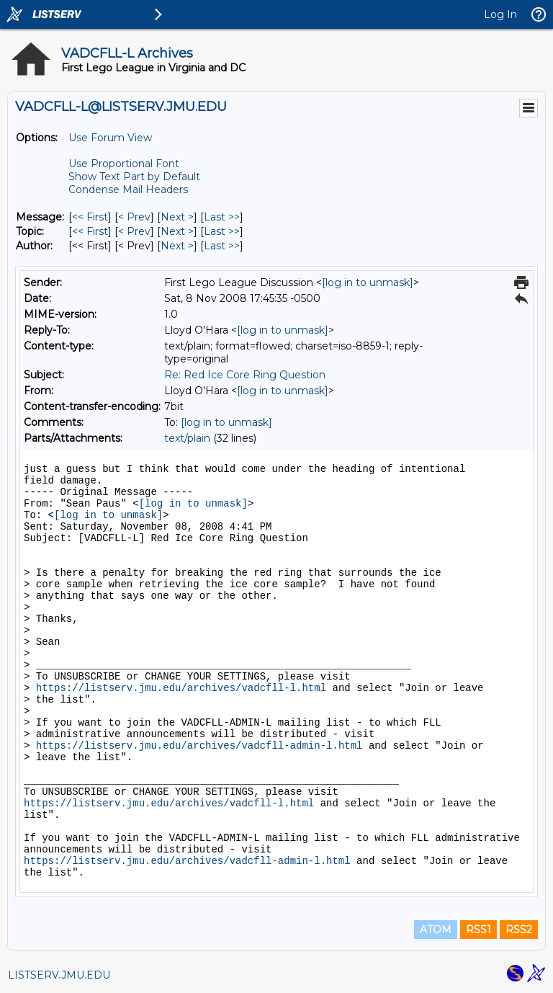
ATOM (435, 929)
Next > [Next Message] (177, 216)
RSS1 (478, 929)
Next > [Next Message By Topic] (177, 231)
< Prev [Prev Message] (134, 216)
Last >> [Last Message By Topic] (222, 231)
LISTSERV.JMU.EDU (59, 974)
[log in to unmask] (367, 282)
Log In (500, 14)
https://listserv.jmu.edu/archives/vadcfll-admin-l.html (199, 746)
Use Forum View (110, 137)
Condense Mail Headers (128, 189)
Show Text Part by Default (134, 176)
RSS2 (518, 929)
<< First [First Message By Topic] (90, 231)
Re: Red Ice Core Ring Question (244, 374)
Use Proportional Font (123, 163)
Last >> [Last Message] (222, 216)
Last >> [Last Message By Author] (222, 245)
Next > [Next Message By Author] (177, 245)
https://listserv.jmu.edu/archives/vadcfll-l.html (181, 688)
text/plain (187, 438)
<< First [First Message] (90, 216)
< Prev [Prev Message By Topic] (134, 231)
